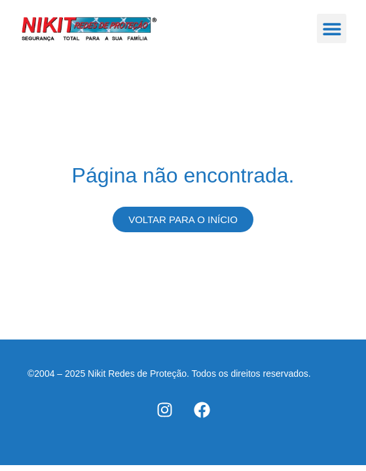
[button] (331, 28)
